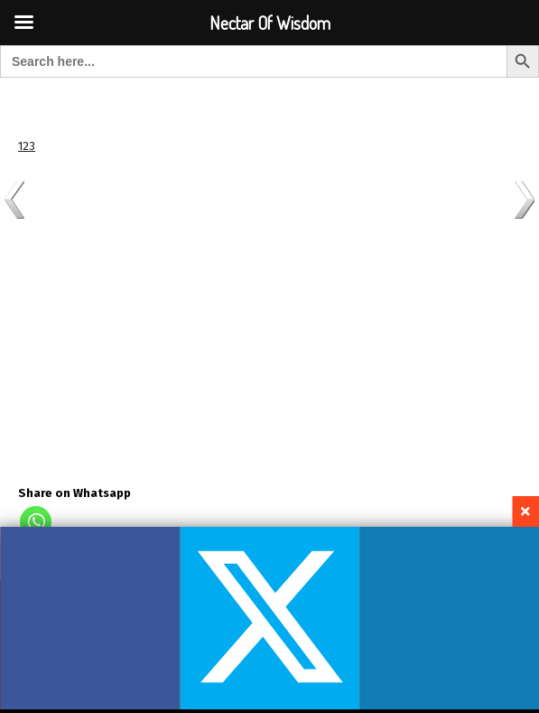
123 (26, 146)
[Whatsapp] (35, 522)
